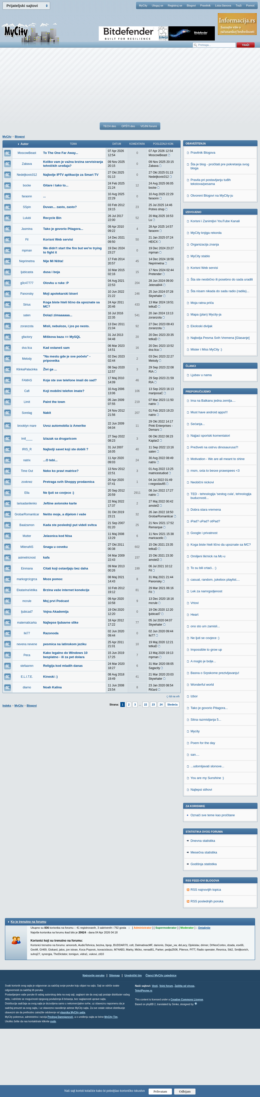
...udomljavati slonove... (207, 834)
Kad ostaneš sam (56, 348)
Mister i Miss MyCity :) (206, 418)
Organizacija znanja (205, 313)
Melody (27, 358)
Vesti (155, 1054)
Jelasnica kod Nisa (57, 536)
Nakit (47, 413)
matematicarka (27, 622)
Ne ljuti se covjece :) (58, 493)
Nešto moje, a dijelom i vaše (64, 514)
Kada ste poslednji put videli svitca (70, 525)
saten (27, 315)
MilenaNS (26, 547)
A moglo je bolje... (203, 729)
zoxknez (26, 482)
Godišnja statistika (204, 932)
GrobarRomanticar (27, 514)
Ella (26, 493)
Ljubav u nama (201, 443)
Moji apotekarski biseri (60, 293)
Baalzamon (26, 525)
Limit (27, 402)
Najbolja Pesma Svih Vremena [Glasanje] (220, 406)
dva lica (27, 348)
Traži (239, 5)
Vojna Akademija (56, 611)
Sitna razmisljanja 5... (206, 788)
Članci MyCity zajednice (161, 1043)
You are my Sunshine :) (207, 846)
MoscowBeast (27, 153)
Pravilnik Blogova (203, 221)
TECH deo (109, 126)
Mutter (27, 536)
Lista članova (223, 5)
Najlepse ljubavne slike (60, 622)
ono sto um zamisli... (205, 694)
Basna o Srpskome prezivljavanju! (215, 741)
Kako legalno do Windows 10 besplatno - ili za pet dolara (65, 655)
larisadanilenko (27, 503)
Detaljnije (204, 995)
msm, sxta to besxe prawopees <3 (215, 539)
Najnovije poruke (94, 1043)
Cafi (27, 391)
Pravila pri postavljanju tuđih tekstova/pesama (211, 250)
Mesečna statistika (204, 920)
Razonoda (51, 633)
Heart (194, 683)
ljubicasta (27, 272)
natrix (27, 460)
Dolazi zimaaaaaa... (57, 315)
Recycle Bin (52, 218)
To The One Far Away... (60, 153)
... (44, 196)
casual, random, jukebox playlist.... (215, 648)
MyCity (143, 5)
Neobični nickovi (202, 550)
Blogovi (191, 5)
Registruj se (175, 5)
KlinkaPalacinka (26, 369)
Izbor (194, 764)
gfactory (27, 337)
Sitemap (114, 1043)
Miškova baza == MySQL (62, 337)
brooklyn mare (26, 425)
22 (145, 704)
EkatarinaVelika (27, 590)
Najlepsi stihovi (201, 858)
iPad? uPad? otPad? (205, 589)
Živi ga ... (50, 369)
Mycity (195, 799)
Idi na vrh (174, 696)
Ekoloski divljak (201, 394)
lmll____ (26, 438)
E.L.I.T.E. (27, 676)
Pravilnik (205, 5)
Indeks (6, 705)
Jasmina (26, 229)
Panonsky (26, 293)
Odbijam (185, 1091)
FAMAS (27, 380)
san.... (195, 823)
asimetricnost (27, 557)
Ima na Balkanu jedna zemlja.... (213, 469)
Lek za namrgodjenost (206, 659)
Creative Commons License (186, 1067)
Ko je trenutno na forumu (28, 990)
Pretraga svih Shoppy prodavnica (69, 482)
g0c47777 (26, 283)
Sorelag (27, 413)
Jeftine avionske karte (60, 503)
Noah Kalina (52, 687)
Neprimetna (26, 261)
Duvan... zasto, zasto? (60, 207)
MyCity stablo (200, 324)
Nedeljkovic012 (27, 175)
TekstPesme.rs (143, 1059)
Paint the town (54, 402)
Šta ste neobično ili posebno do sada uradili (222, 348)
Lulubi (27, 218)
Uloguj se (157, 5)
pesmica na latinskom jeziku (65, 644)
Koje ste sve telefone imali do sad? (70, 380)
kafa (46, 557)
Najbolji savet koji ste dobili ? (65, 449)
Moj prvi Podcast (56, 601)
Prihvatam (160, 1091)
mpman (27, 250)
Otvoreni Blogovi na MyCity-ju (212, 264)
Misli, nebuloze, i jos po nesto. (66, 326)
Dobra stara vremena (206, 578)
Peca (27, 655)
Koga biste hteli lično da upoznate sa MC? (221, 613)
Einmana (27, 568)
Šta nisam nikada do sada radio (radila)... (220, 359)
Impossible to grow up (206, 718)
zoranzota (26, 326)
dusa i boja (51, 272)
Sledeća (172, 704)
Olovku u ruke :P (56, 283)
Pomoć (250, 5)
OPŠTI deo (128, 126)
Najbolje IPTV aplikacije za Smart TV (70, 175)
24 (161, 704)
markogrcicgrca (27, 579)
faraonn (27, 196)
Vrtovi (195, 671)
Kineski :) (50, 676)
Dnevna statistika (203, 909)
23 (153, 704)
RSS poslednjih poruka (207, 969)
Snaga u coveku (55, 547)
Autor (25, 144)
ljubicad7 (27, 611)
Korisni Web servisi (58, 239)
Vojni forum (166, 1054)
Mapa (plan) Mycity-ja (206, 383)
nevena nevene (27, 644)
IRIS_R (27, 449)
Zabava (27, 164)
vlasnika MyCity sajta (72, 1080)
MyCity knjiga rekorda (206, 301)
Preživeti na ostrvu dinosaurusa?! (214, 515)
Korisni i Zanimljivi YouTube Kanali (215, 289)
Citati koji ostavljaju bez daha (65, 568)
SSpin (27, 207)
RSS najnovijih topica (206, 958)
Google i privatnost (204, 601)
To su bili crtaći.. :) (203, 636)
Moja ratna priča (202, 371)
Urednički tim (133, 1043)
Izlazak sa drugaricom (60, 438)
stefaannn (26, 666)
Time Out (27, 471)
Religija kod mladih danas (63, 666)
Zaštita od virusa (184, 1054)
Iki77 (27, 633)
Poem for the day (203, 811)
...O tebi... (50, 460)
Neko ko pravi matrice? (61, 471)
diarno (27, 687)
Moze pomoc (53, 579)
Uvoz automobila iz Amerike (64, 425)
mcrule (26, 601)
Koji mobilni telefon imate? (63, 391)
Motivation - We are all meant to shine (218, 527)
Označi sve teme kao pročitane (213, 883)
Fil (27, 239)
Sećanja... (198, 492)
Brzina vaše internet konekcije (66, 590)
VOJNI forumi (148, 126)
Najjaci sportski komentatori (210, 504)
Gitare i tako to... (55, 185)
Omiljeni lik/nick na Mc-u (208, 624)
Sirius (27, 304)
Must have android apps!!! (209, 480)
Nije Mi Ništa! (53, 261)
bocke (27, 185)
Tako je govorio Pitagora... (63, 229)
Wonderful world (202, 753)
